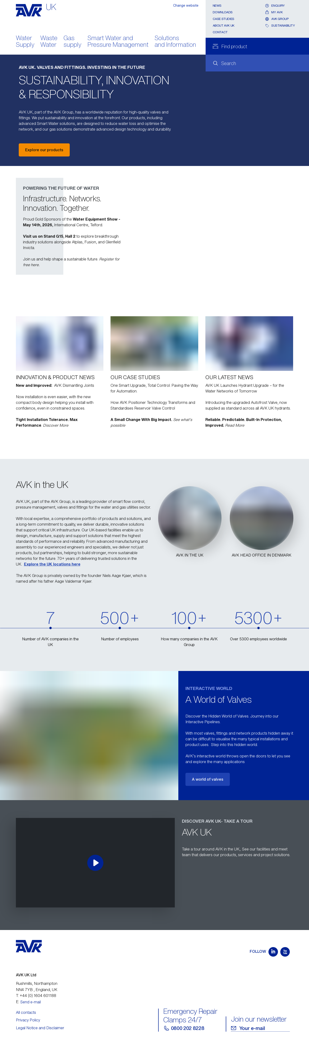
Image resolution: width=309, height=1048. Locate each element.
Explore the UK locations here (52, 564)
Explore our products (44, 150)
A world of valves (207, 779)
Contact (220, 32)
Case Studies (223, 19)
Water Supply (25, 41)
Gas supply (72, 41)
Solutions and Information (175, 41)
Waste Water (48, 41)
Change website (185, 5)
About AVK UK (224, 25)
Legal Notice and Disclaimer (40, 1028)
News (217, 5)
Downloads (223, 12)
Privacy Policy (28, 1020)
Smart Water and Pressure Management (118, 41)
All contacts (26, 1012)
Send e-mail (30, 1002)
